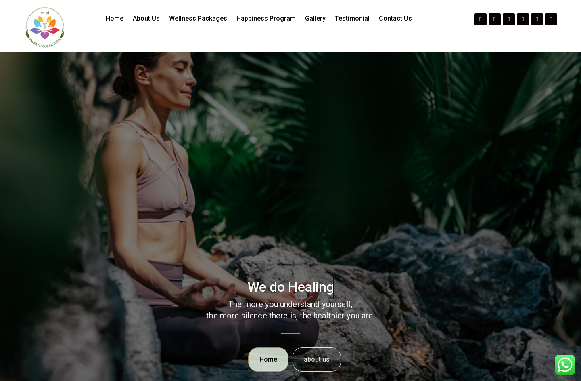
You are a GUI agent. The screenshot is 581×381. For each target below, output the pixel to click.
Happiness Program (266, 18)
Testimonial (352, 18)
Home (114, 18)
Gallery (315, 18)
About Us (146, 18)
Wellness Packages (198, 18)
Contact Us (395, 18)
